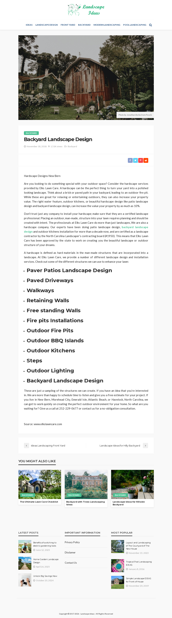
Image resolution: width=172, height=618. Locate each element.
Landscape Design (46, 24)
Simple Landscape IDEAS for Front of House (138, 580)
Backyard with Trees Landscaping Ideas (85, 503)
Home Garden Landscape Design (46, 561)
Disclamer (70, 552)
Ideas (29, 24)
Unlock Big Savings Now (45, 576)
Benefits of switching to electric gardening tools (44, 544)
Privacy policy (72, 542)
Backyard (84, 24)
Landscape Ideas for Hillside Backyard (129, 503)
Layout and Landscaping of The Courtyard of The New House (138, 545)
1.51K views (56, 146)
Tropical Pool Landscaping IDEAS (139, 563)
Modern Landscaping (107, 24)
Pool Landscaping (134, 24)
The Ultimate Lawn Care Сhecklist (39, 501)
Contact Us (71, 562)
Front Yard (68, 24)
